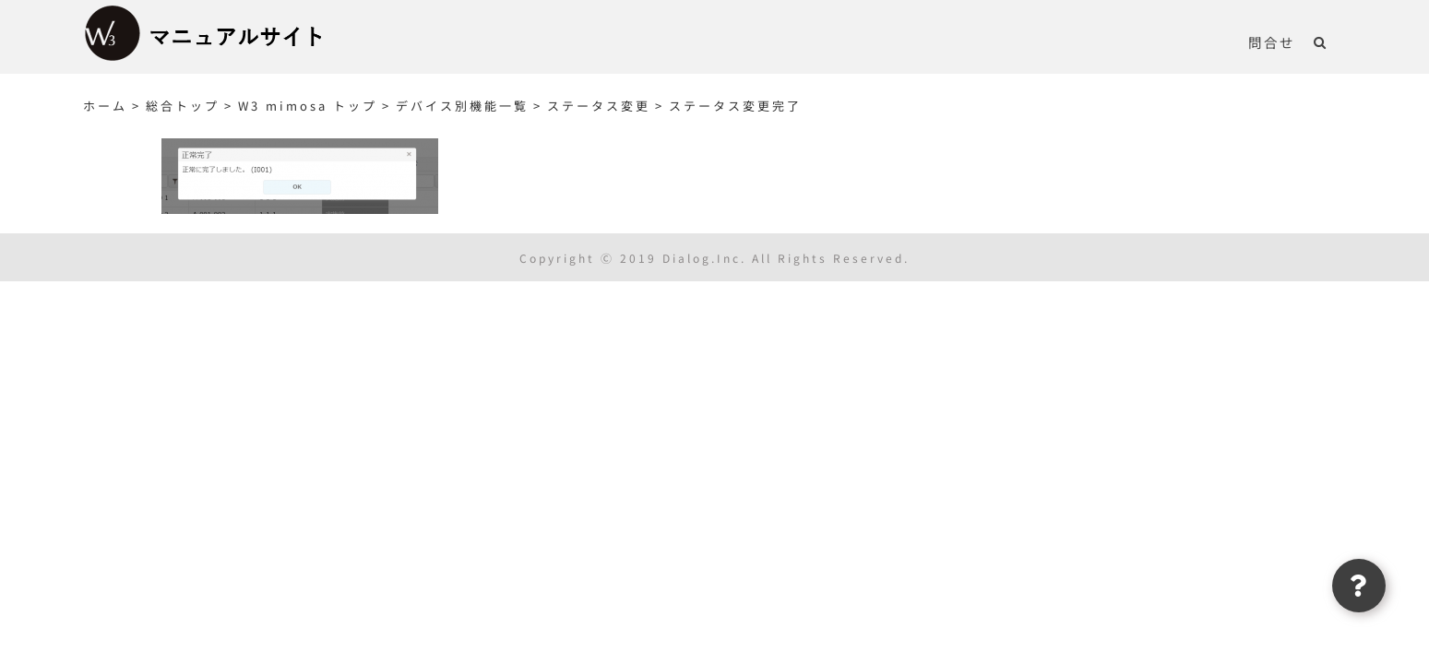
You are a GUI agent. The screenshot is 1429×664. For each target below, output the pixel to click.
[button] (1339, 41)
